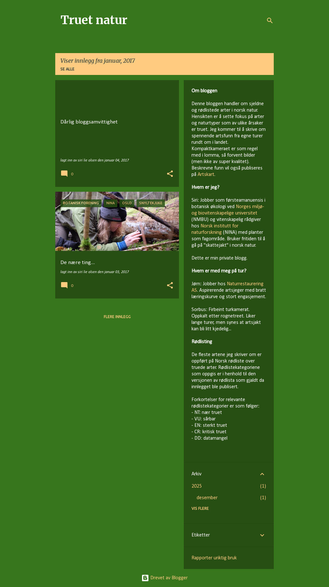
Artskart (206, 174)
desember (207, 497)
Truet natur (93, 20)
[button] (170, 174)
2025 (196, 486)
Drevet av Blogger (164, 578)
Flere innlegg (117, 317)
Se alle (67, 69)
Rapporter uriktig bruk (214, 558)
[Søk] (270, 20)
